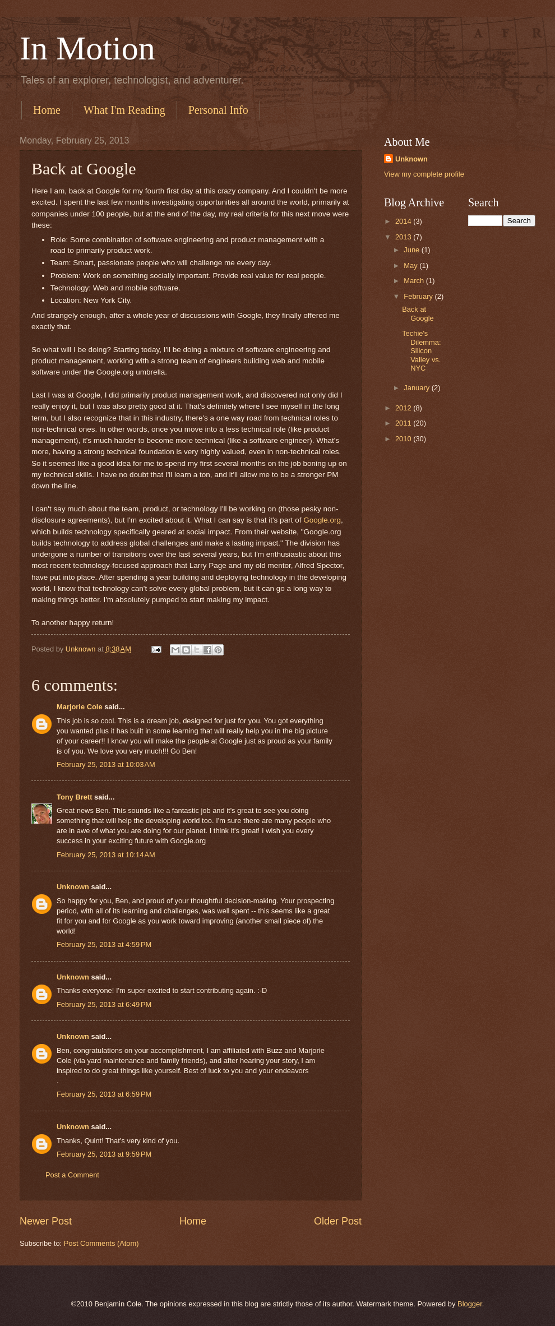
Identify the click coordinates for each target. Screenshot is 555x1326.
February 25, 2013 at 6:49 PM (104, 1004)
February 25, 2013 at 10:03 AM (106, 764)
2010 (404, 439)
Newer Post (46, 1221)
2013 (404, 237)
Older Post (338, 1221)
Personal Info (218, 110)
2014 (404, 221)
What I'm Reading (124, 110)
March (414, 280)
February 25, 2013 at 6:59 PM (104, 1094)
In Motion (87, 48)
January (417, 388)
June (413, 250)
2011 (404, 423)
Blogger (469, 1304)
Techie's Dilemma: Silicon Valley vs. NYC (421, 350)
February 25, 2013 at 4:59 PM (104, 944)
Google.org (322, 520)
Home (47, 110)
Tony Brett (74, 797)
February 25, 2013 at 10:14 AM (106, 855)
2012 (404, 408)
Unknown (73, 887)
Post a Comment (72, 1175)
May (411, 265)
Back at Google (418, 313)
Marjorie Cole (80, 707)
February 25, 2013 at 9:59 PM (104, 1154)
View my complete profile (424, 174)
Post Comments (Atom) (101, 1243)
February (419, 296)
